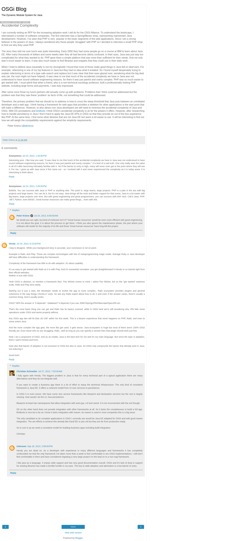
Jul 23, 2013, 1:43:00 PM (34, 156)
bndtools (40, 111)
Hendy (12, 243)
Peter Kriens (22, 215)
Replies (16, 210)
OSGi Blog (14, 9)
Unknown (21, 446)
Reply (11, 176)
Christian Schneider (26, 371)
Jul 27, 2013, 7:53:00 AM (50, 371)
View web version (73, 532)
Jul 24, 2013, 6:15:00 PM (28, 243)
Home (73, 527)
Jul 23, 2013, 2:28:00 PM (34, 186)
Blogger (79, 538)
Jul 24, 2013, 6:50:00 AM (46, 215)
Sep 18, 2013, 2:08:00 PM (39, 446)
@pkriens (27, 125)
